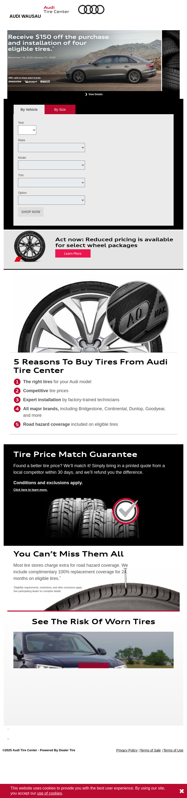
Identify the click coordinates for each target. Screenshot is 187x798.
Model (22, 157)
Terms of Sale (150, 750)
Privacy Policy (127, 750)
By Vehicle (29, 111)
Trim (21, 175)
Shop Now (30, 212)
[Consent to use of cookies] (181, 791)
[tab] (29, 109)
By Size (60, 109)
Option (22, 193)
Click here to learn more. (30, 490)
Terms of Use (173, 750)
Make (21, 140)
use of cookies (49, 793)
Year (21, 122)
